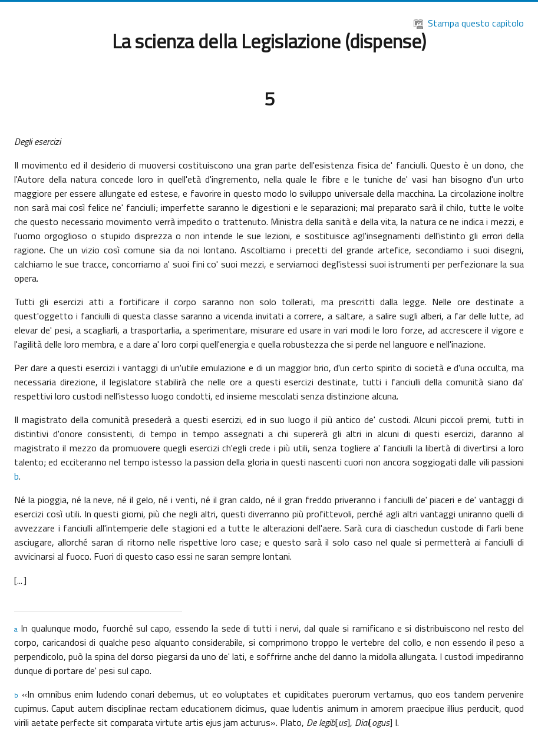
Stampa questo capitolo (469, 23)
